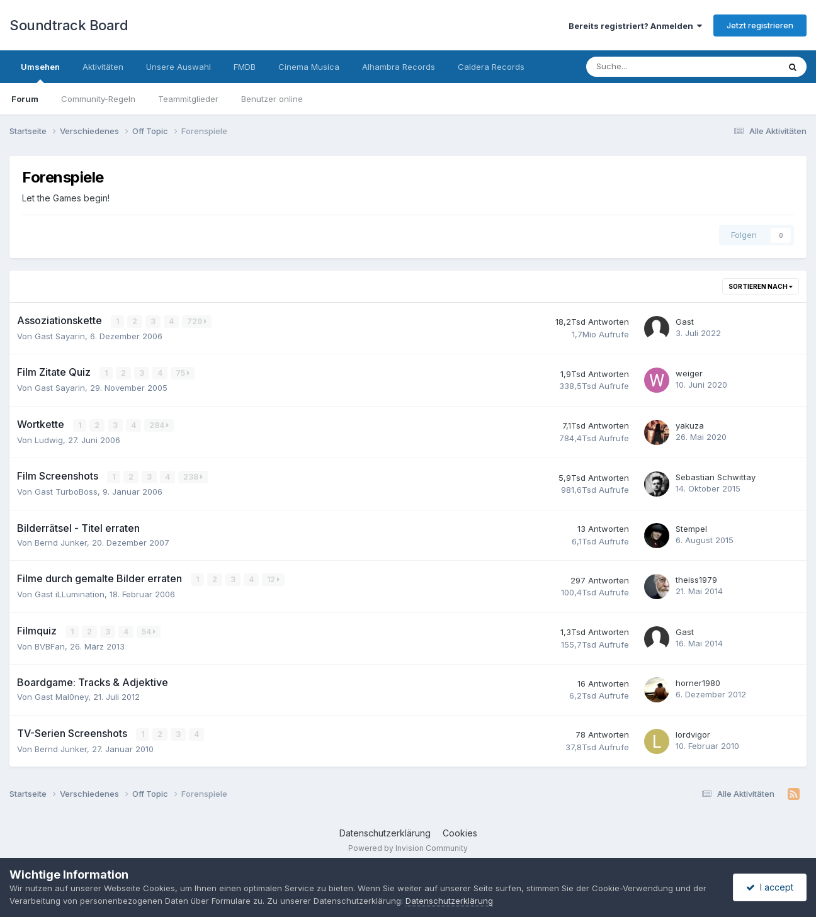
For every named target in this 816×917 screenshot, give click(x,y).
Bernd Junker (61, 542)
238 (193, 476)
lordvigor (693, 734)
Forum (24, 99)
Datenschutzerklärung (385, 833)
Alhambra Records (398, 67)
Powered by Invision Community (408, 848)
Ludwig (49, 440)
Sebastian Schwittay (716, 477)
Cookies (460, 833)
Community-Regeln (98, 99)
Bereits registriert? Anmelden (635, 26)
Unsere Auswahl (178, 67)
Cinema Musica (308, 67)
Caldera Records (491, 67)
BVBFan (50, 646)
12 (273, 579)
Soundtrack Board (68, 25)
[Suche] (644, 67)
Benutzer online (272, 99)
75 (183, 373)
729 (197, 321)
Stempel (691, 529)
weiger (689, 373)
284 (159, 425)
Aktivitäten (102, 67)
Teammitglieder (188, 99)
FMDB (245, 67)
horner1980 (698, 683)
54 (149, 631)
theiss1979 (696, 580)
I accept (769, 887)
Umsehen (40, 72)
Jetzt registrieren (760, 25)
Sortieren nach (760, 286)
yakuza (690, 425)
